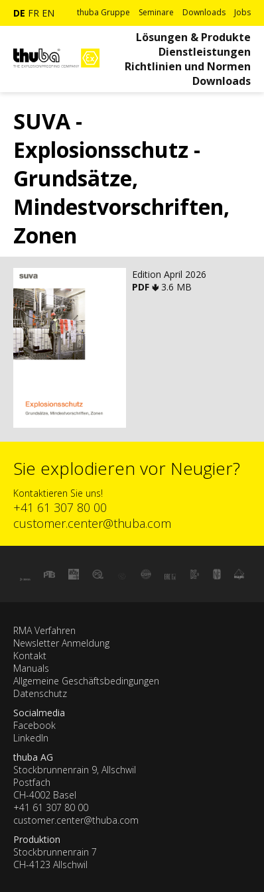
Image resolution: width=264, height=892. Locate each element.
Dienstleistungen (205, 51)
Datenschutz (40, 693)
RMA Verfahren (44, 630)
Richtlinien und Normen (188, 66)
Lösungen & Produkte (193, 37)
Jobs (242, 12)
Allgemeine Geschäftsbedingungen (86, 680)
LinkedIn (30, 738)
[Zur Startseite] (56, 73)
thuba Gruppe (103, 12)
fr (33, 13)
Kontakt (29, 655)
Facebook (34, 725)
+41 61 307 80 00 (60, 507)
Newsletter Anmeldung (61, 643)
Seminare (156, 12)
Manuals (31, 668)
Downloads (204, 12)
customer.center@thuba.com (92, 523)
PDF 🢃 (146, 287)
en (48, 13)
